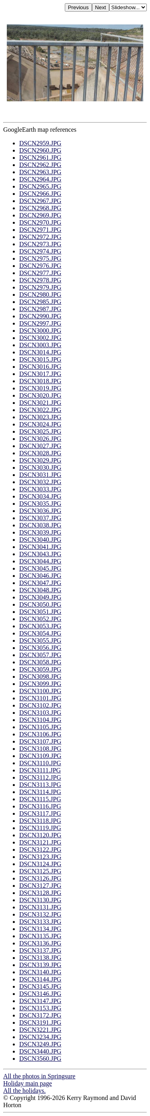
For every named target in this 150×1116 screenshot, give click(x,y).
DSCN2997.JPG (40, 323)
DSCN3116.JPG (40, 806)
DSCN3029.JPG (40, 460)
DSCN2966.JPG (40, 193)
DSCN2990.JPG (40, 316)
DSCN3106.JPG (40, 734)
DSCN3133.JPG (40, 921)
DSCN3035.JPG (40, 503)
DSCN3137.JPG (40, 950)
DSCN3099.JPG (40, 683)
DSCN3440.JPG (40, 1051)
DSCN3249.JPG (40, 1044)
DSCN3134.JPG (40, 928)
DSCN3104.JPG (40, 719)
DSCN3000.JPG (40, 330)
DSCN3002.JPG (40, 337)
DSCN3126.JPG (40, 878)
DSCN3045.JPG (40, 568)
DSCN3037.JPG (40, 518)
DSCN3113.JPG (40, 784)
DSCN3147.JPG (40, 1000)
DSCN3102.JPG (40, 705)
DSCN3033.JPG (40, 489)
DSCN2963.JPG (40, 172)
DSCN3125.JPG (40, 871)
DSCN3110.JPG (40, 763)
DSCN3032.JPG (40, 482)
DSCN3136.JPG (40, 943)
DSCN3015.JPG (40, 359)
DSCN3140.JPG (40, 972)
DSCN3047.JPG (40, 582)
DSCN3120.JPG (40, 835)
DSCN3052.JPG (40, 618)
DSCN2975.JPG (40, 258)
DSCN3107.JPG (40, 741)
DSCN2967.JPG (40, 200)
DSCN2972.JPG (40, 236)
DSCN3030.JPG (40, 467)
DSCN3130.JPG (40, 900)
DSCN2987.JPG (40, 309)
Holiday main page (27, 1083)
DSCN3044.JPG (40, 561)
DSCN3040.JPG (40, 539)
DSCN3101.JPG (40, 698)
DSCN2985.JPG (40, 301)
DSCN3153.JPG (40, 1008)
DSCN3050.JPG (40, 604)
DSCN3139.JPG (40, 964)
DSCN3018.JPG (40, 381)
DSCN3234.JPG (40, 1037)
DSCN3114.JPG (40, 791)
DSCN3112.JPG (40, 777)
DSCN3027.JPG (40, 445)
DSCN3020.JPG (40, 395)
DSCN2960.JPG (40, 150)
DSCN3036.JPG (40, 510)
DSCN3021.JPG (40, 402)
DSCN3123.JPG (40, 856)
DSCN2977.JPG (40, 272)
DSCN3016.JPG (40, 366)
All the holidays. (24, 1090)
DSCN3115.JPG (40, 799)
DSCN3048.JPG (40, 590)
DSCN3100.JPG (40, 691)
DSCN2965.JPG (40, 186)
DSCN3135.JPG (40, 936)
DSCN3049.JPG (40, 597)
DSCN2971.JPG (40, 229)
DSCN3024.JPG (40, 424)
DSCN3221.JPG (40, 1029)
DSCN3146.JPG (40, 993)
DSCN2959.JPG (40, 143)
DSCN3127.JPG (40, 885)
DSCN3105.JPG (40, 727)
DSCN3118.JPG (40, 820)
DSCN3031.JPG (40, 474)
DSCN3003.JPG (40, 345)
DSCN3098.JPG (40, 676)
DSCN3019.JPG (40, 388)
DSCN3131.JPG (40, 907)
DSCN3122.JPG (40, 849)
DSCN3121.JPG (40, 842)
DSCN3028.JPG (40, 453)
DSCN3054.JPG (40, 633)
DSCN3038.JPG (40, 525)
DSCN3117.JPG (40, 813)
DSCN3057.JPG (40, 655)
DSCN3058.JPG (40, 662)
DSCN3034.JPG (40, 496)
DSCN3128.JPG (40, 892)
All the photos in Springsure (39, 1076)
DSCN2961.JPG (40, 157)
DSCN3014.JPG (40, 352)
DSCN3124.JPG (40, 864)
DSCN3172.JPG (40, 1015)
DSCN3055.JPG (40, 640)
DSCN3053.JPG (40, 626)
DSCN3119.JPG (40, 827)
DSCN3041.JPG (40, 546)
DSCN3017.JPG (40, 373)
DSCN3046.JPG (40, 575)
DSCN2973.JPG (40, 244)
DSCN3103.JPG (40, 712)
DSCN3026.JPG (40, 438)
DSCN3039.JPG (40, 532)
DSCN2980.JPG (40, 294)
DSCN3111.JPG (40, 770)
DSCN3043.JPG (40, 554)
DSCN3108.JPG (40, 748)
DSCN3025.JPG (40, 431)
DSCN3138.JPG (40, 957)
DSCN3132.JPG (40, 914)
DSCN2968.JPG (40, 208)
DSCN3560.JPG (40, 1058)
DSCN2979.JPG (40, 287)
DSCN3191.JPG (40, 1022)
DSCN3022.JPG (40, 409)
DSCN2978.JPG (40, 280)
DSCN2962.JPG (40, 164)
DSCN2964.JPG (40, 179)
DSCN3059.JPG (40, 669)
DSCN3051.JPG (40, 611)
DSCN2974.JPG (40, 251)
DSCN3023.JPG (40, 417)
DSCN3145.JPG (40, 986)
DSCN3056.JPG (40, 647)
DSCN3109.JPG (40, 755)
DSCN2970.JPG (40, 222)
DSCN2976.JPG (40, 265)
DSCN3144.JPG (40, 979)
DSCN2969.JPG (40, 215)
